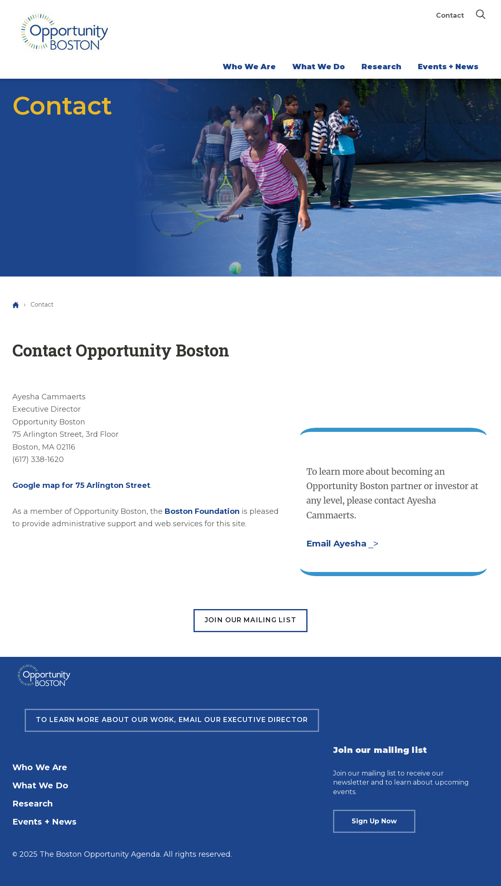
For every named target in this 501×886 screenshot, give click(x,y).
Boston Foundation (202, 511)
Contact (450, 15)
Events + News (448, 66)
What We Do (318, 66)
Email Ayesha (336, 543)
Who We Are (249, 66)
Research (381, 66)
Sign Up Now (374, 821)
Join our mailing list (250, 620)
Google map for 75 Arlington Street (81, 485)
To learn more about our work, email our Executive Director (172, 720)
